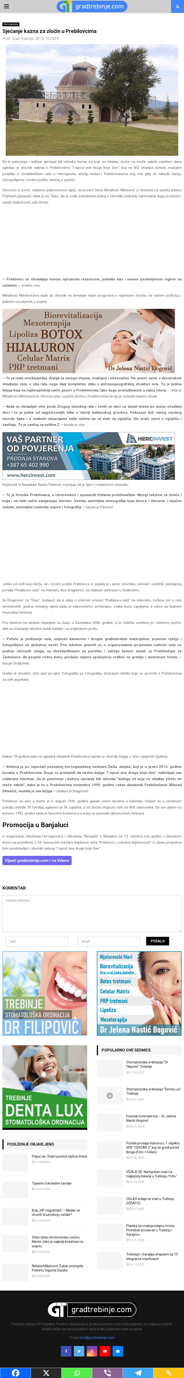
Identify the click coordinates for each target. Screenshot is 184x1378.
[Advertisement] (92, 242)
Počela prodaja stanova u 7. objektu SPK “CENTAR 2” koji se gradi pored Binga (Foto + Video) (153, 1147)
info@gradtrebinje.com (97, 1338)
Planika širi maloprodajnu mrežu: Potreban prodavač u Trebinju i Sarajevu (150, 1230)
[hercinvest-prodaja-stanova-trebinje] (88, 479)
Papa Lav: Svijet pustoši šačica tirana (59, 1156)
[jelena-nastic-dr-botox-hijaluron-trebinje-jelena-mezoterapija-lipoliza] (88, 372)
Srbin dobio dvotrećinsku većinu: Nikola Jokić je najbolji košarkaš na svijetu (57, 1241)
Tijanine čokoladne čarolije (52, 1183)
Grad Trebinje (23, 38)
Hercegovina (11, 24)
